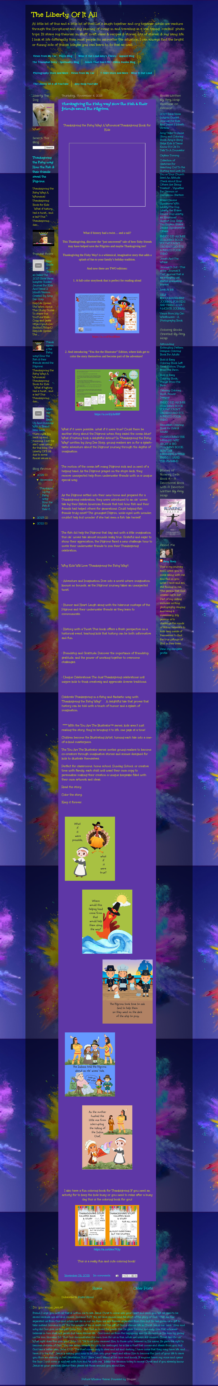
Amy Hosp (169, 561)
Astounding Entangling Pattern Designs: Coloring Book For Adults (171, 349)
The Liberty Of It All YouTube (51, 83)
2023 (41, 517)
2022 (41, 523)
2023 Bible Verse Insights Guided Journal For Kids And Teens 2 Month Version (172, 121)
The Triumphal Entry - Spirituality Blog (55, 62)
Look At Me (167, 289)
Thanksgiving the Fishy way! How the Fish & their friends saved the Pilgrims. (104, 106)
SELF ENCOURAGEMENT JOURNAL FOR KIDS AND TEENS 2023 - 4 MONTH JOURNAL (172, 301)
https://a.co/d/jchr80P (107, 414)
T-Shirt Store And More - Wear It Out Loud (126, 73)
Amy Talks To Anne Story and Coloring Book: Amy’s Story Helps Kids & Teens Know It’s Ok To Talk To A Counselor (172, 141)
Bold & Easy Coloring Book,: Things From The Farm (170, 380)
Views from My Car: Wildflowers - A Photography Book (172, 317)
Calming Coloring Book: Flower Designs (170, 394)
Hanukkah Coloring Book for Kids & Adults (172, 428)
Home (97, 1288)
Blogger (131, 1379)
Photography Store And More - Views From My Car (63, 73)
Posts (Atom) (86, 1297)
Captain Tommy (169, 155)
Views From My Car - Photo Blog (52, 56)
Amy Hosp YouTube (86, 83)
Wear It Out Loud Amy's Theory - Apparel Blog (106, 56)
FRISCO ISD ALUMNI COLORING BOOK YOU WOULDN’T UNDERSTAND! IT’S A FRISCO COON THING (172, 245)
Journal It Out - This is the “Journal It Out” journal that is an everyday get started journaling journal (172, 275)
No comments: (102, 1275)
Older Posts (143, 1288)
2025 (41, 475)
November (47, 480)
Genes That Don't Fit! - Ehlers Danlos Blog (110, 62)
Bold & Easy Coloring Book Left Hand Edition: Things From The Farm (172, 365)
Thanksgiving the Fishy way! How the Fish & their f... (46, 499)
